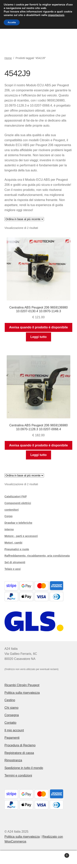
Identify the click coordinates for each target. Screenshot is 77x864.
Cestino (10, 700)
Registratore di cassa (19, 753)
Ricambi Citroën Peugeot (22, 685)
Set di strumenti (15, 562)
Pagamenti (12, 737)
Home (8, 58)
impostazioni (56, 15)
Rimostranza (13, 760)
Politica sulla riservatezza (22, 692)
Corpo (9, 516)
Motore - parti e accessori (21, 536)
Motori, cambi (13, 542)
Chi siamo (11, 707)
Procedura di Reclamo (20, 745)
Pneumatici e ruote (17, 549)
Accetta (12, 22)
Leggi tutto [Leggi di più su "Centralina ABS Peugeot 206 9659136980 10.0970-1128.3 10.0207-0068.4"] (38, 455)
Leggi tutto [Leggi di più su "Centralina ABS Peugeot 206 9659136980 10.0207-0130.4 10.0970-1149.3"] (38, 337)
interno (9, 529)
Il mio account (14, 730)
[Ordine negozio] (24, 219)
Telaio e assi (13, 568)
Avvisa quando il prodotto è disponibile (38, 327)
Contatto (10, 722)
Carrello (60, 855)
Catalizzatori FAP (16, 496)
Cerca (38, 857)
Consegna (12, 715)
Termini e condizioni (18, 775)
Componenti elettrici (18, 503)
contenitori (12, 509)
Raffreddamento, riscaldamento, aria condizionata (37, 555)
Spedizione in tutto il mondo (24, 768)
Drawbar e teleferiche (18, 522)
